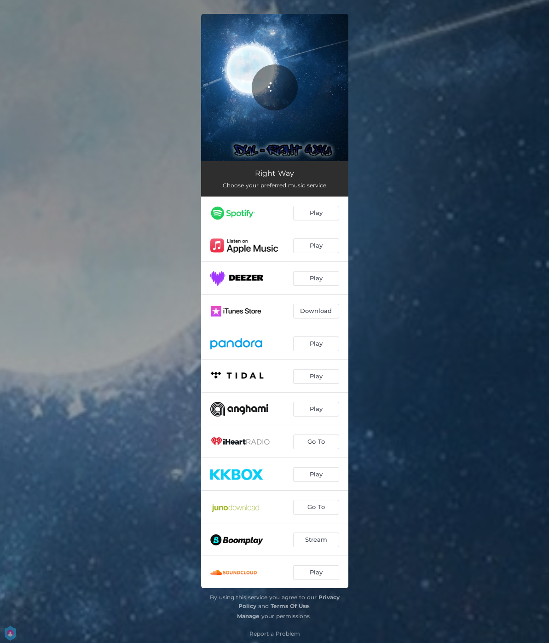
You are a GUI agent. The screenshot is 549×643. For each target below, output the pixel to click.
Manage (248, 616)
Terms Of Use (290, 605)
